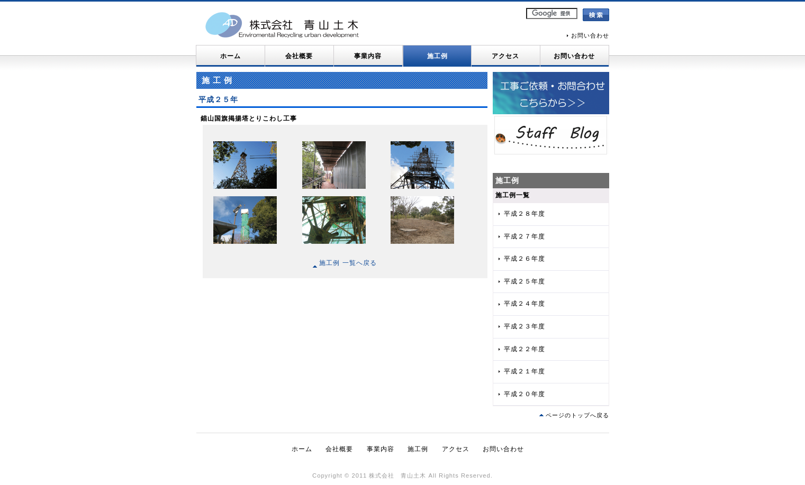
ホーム (230, 56)
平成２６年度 (524, 258)
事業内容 (368, 56)
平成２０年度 (524, 394)
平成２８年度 (524, 213)
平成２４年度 (524, 303)
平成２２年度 (524, 349)
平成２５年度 (524, 281)
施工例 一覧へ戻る (345, 263)
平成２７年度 (524, 236)
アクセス (505, 56)
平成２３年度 (524, 326)
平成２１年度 (524, 371)
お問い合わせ (590, 35)
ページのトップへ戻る (577, 415)
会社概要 (299, 56)
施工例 (437, 56)
